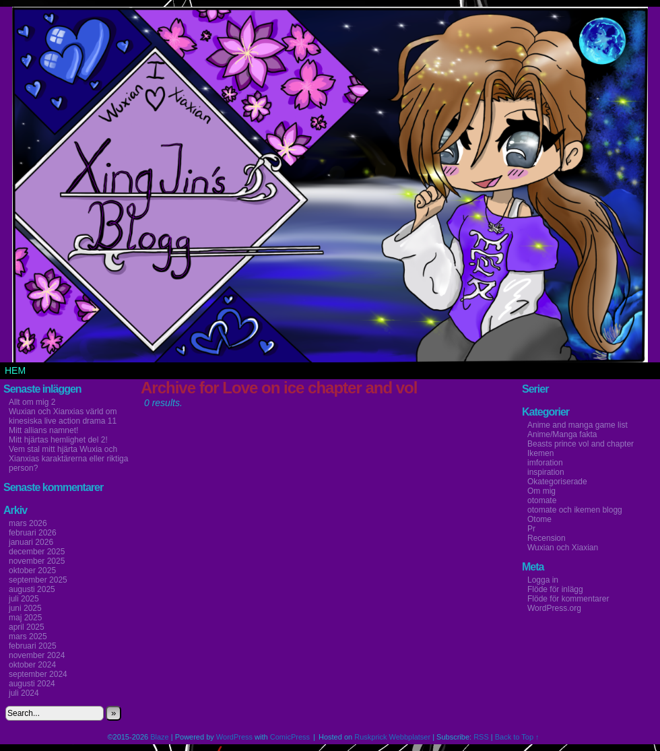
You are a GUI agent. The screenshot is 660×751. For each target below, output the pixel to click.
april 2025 (26, 627)
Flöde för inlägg (555, 589)
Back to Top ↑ (517, 737)
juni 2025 (25, 608)
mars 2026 (28, 523)
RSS (481, 737)
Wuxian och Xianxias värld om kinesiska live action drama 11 (63, 416)
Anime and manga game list (577, 425)
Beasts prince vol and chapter (580, 444)
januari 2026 (31, 542)
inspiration (545, 472)
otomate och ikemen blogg (574, 510)
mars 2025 (28, 636)
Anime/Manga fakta (562, 434)
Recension (546, 538)
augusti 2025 (32, 589)
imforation (545, 462)
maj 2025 (25, 617)
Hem (15, 370)
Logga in (542, 580)
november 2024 (37, 655)
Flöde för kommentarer (568, 598)
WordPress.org (554, 608)
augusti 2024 (32, 683)
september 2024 (38, 674)
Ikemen (540, 453)
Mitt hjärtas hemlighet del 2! (58, 440)
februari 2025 (33, 646)
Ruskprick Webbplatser (392, 737)
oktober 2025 (32, 570)
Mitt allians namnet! (43, 430)
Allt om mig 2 (32, 402)
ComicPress (290, 737)
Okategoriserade (557, 481)
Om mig (541, 491)
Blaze (159, 737)
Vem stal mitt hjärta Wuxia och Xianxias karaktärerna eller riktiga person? (68, 459)
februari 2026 (33, 532)
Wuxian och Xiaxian (562, 547)
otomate (541, 500)
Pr (531, 528)
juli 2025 (24, 598)
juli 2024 (24, 693)
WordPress (234, 737)
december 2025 (37, 551)
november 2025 (37, 561)
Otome (539, 519)
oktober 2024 (32, 665)
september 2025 (38, 580)
